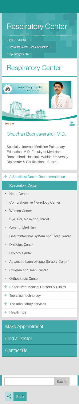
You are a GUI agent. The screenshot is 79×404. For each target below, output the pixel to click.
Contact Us (16, 350)
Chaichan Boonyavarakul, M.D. (36, 134)
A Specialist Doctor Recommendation (27, 47)
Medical (22, 39)
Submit (62, 381)
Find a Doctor (18, 338)
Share (20, 396)
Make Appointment (24, 326)
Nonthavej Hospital (14, 6)
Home (10, 39)
